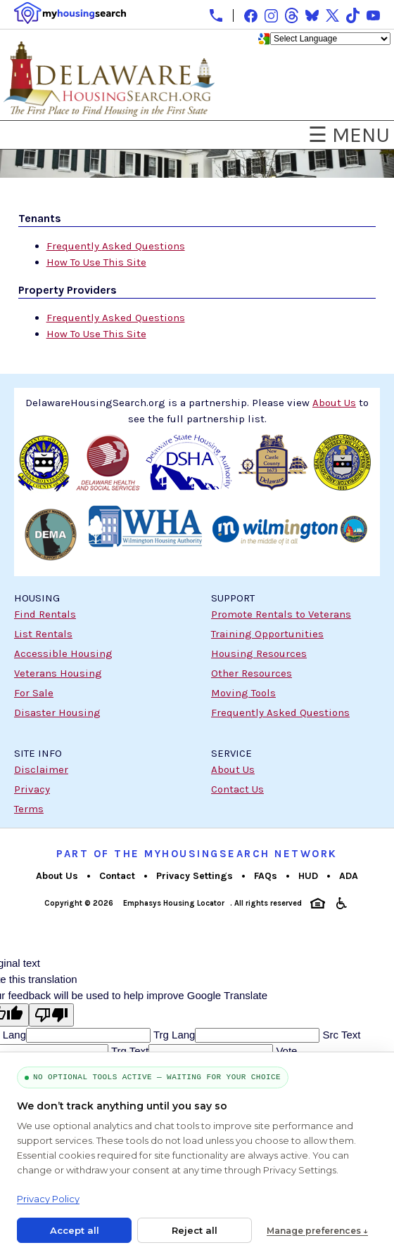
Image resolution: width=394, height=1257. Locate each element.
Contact (117, 876)
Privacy (32, 789)
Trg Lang (173, 1035)
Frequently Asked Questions (115, 246)
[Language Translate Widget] (330, 38)
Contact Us (237, 789)
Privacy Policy (48, 1198)
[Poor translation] (51, 1015)
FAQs (265, 876)
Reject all (194, 1230)
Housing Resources (259, 653)
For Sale (33, 692)
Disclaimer (41, 769)
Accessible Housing (63, 653)
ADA (348, 876)
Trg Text (128, 1051)
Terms (29, 808)
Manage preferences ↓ (317, 1230)
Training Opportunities (267, 633)
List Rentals (43, 633)
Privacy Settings (194, 876)
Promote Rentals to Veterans (281, 614)
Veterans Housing (58, 673)
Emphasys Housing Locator (173, 903)
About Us (233, 769)
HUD (308, 876)
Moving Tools (243, 692)
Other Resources (251, 673)
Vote (285, 1051)
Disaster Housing (57, 712)
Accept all (74, 1230)
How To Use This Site (96, 262)
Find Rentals (45, 614)
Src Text (339, 1035)
